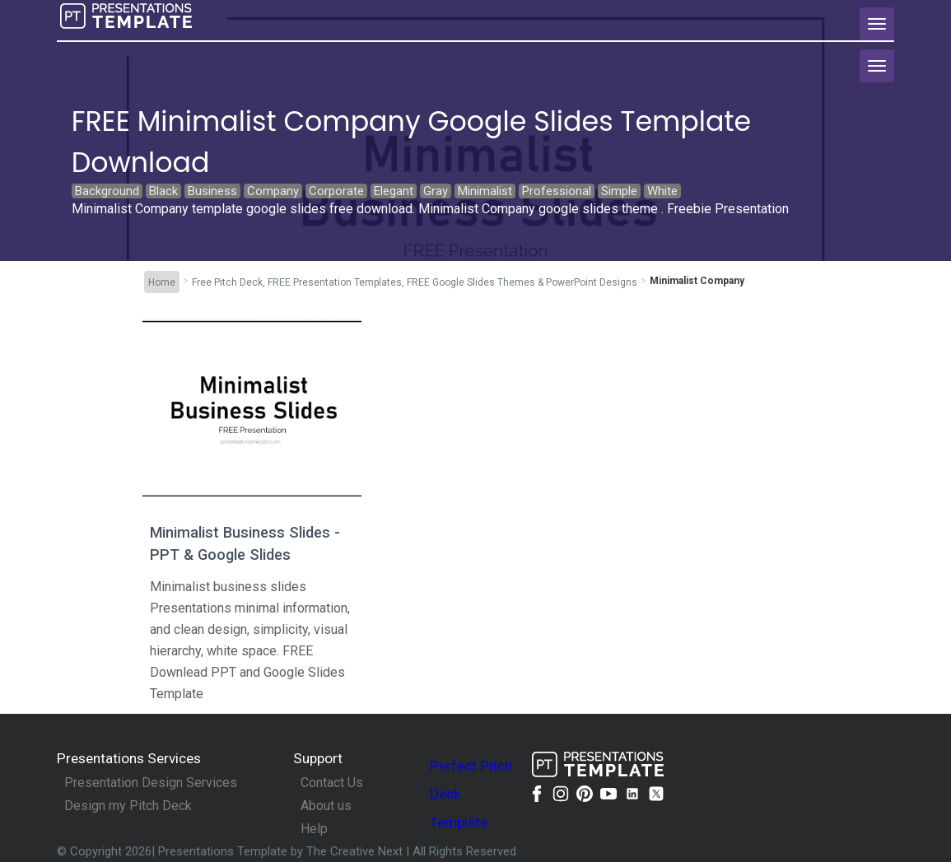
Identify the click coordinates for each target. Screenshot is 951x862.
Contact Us (332, 783)
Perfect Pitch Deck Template (471, 794)
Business (212, 191)
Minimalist (485, 191)
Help (314, 829)
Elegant (393, 191)
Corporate (336, 191)
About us (326, 806)
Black (163, 191)
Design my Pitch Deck (128, 806)
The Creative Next (356, 851)
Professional (556, 191)
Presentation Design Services (150, 783)
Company (273, 191)
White (662, 191)
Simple (619, 191)
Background (107, 191)
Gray (435, 191)
